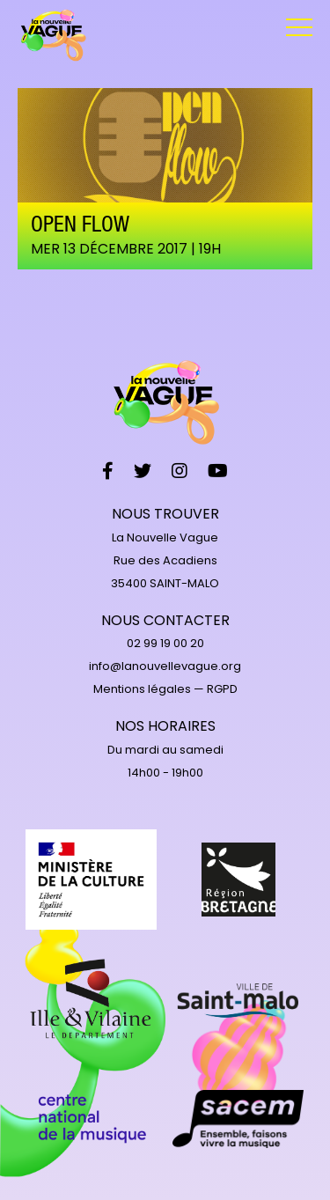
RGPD (222, 689)
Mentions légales (142, 689)
